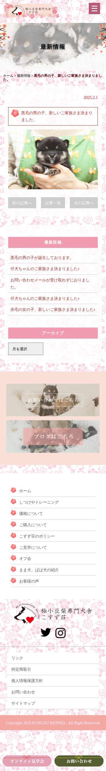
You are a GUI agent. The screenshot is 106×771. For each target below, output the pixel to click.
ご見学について (33, 547)
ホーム (25, 490)
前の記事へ (22, 203)
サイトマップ (23, 703)
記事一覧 (53, 203)
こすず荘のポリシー (37, 536)
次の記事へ (84, 203)
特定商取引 (21, 669)
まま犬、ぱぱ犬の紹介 (39, 570)
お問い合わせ (23, 692)
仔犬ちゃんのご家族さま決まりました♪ (45, 268)
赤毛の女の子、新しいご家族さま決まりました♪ (53, 309)
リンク (17, 658)
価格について (31, 513)
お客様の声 (29, 581)
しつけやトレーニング (39, 502)
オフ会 (25, 558)
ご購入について (33, 525)
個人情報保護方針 (27, 680)
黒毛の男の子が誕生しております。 (42, 257)
